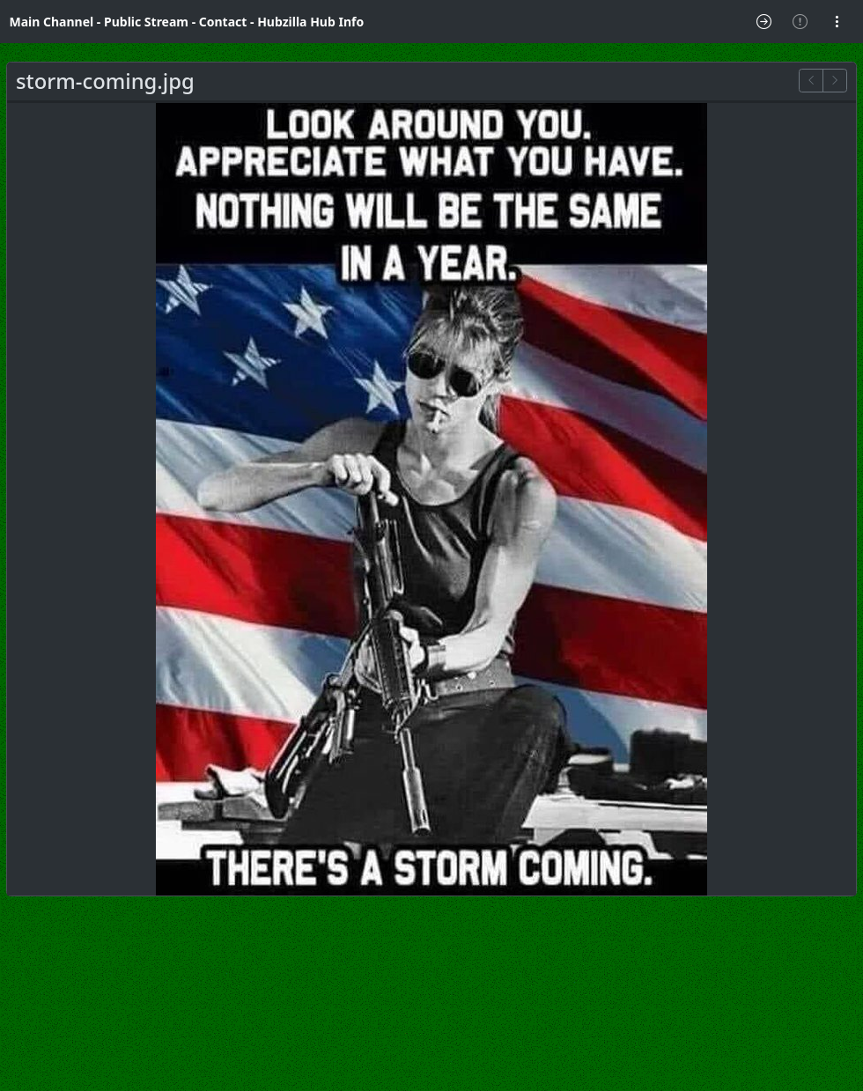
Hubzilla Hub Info (310, 21)
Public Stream (146, 21)
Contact (223, 21)
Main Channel (52, 21)
